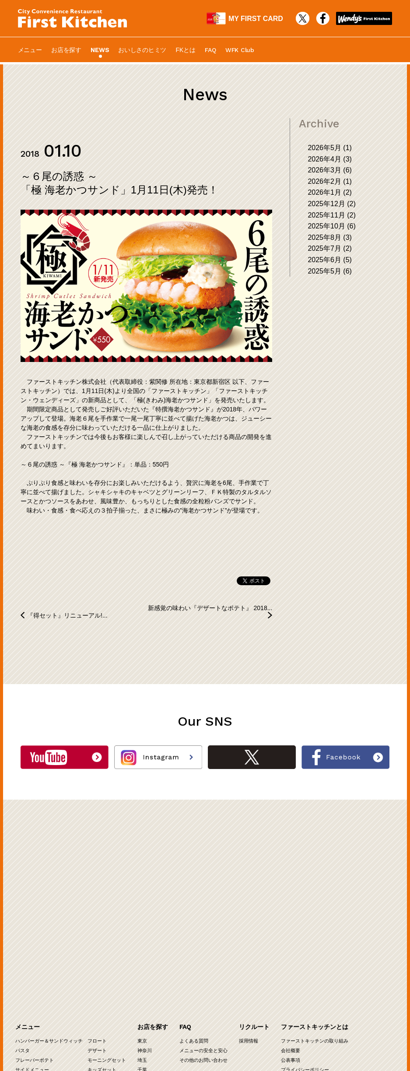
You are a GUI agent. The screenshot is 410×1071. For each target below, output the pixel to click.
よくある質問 (193, 902)
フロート (97, 902)
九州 (142, 970)
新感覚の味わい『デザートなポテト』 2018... (210, 607)
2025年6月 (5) (330, 259)
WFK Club (239, 49)
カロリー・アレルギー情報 (85, 1019)
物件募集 (25, 1015)
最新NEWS (68, 991)
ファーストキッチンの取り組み (314, 902)
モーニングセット (107, 921)
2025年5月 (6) (330, 271)
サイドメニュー (32, 931)
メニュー (30, 49)
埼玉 (142, 921)
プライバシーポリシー (305, 931)
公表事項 (290, 921)
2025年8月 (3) (330, 237)
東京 (142, 902)
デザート (97, 912)
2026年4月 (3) (330, 159)
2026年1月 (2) (330, 192)
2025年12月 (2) (331, 203)
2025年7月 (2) (330, 248)
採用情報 (248, 902)
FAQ (210, 49)
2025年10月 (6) (331, 226)
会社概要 (290, 912)
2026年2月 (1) (330, 181)
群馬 (156, 941)
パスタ (22, 912)
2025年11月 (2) (331, 215)
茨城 (142, 941)
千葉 (142, 931)
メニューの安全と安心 (203, 912)
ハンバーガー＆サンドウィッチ (49, 902)
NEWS (100, 49)
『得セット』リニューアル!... (67, 615)
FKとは (186, 49)
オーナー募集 (29, 1005)
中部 (142, 960)
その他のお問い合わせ (203, 921)
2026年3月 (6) (330, 170)
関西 (142, 950)
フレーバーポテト (34, 921)
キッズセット (102, 931)
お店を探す (66, 49)
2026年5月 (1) (330, 147)
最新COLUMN (71, 1001)
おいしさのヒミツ (142, 49)
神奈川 (144, 912)
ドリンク (25, 941)
